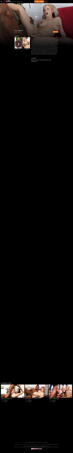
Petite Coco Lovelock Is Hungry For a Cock (33, 398)
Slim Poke (50, 399)
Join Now (56, 31)
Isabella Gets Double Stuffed (6, 398)
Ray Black (6, 399)
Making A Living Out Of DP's (54, 398)
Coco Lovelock (27, 399)
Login (46, 1)
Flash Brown (17, 49)
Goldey (30, 399)
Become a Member (39, 1)
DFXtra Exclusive (34, 61)
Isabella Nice (3, 399)
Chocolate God (54, 399)
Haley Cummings (26, 49)
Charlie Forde (58, 399)
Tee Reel (9, 399)
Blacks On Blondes (6, 400)
